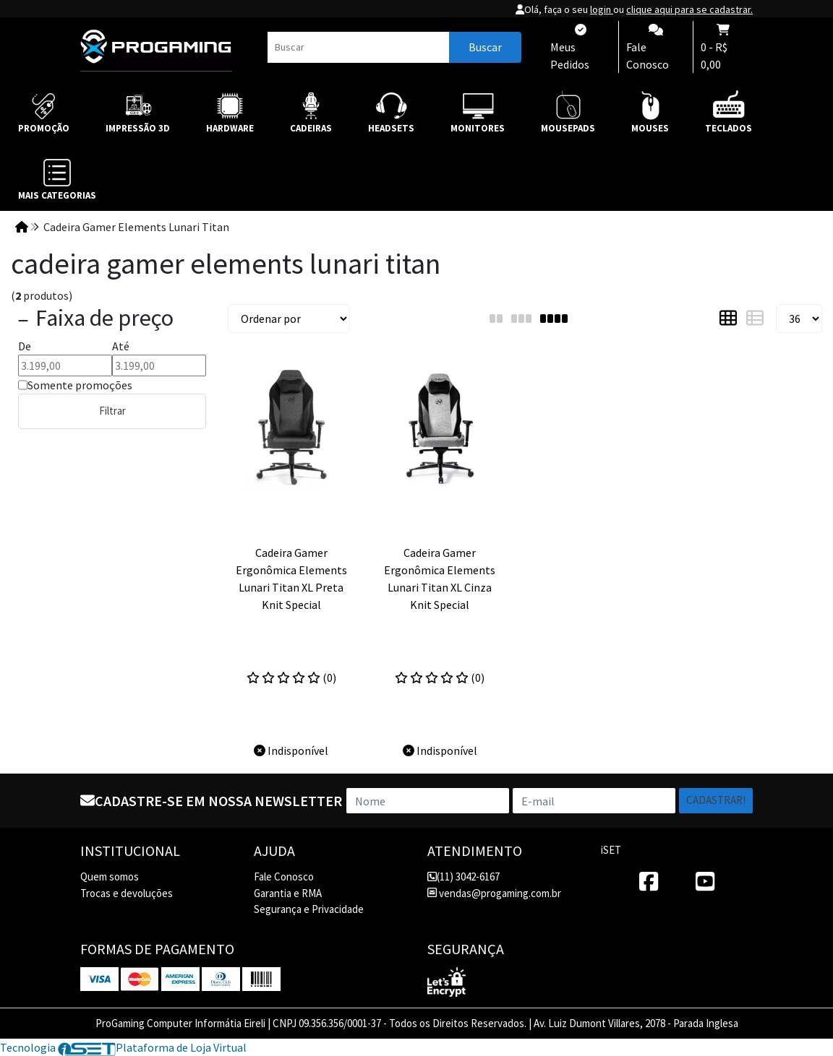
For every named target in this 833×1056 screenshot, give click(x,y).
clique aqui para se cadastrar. (689, 9)
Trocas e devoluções (126, 893)
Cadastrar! (716, 800)
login (601, 9)
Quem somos (109, 876)
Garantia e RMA (288, 893)
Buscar (485, 47)
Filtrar (112, 410)
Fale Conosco (284, 876)
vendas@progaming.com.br (494, 893)
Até (120, 346)
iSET (611, 850)
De (24, 346)
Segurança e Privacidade (309, 909)
